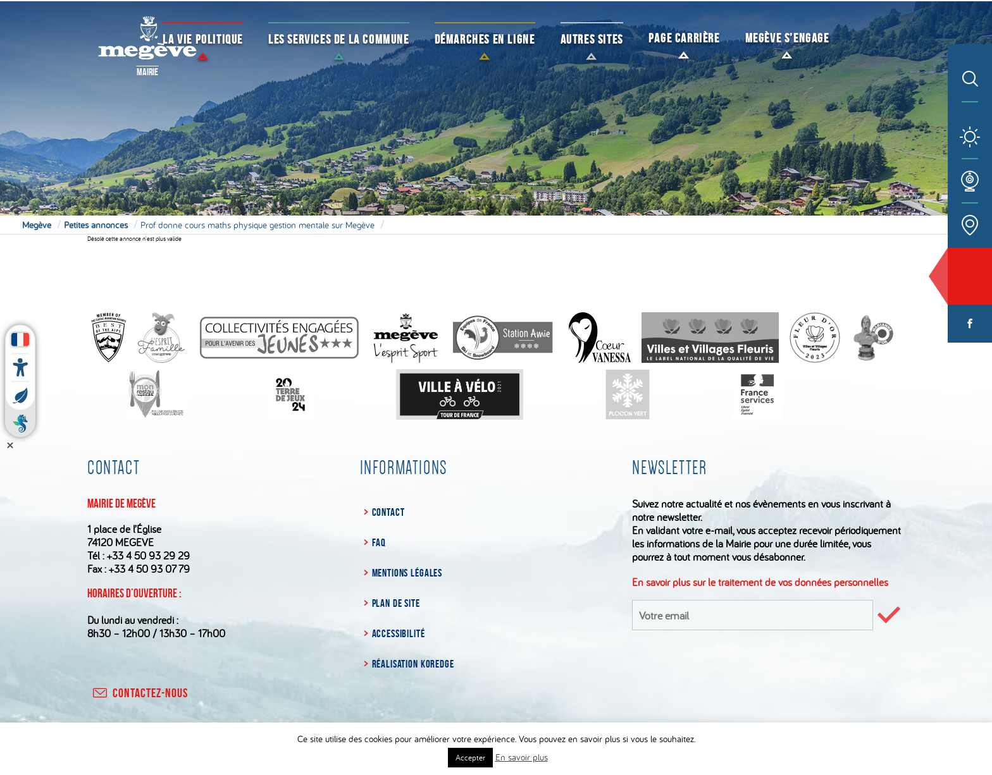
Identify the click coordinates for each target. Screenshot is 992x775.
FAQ (379, 542)
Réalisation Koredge (413, 663)
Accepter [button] (470, 757)
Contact (388, 512)
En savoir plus (521, 757)
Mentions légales (407, 572)
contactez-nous (139, 692)
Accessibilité (398, 633)
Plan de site (396, 603)
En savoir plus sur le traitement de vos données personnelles (760, 582)
